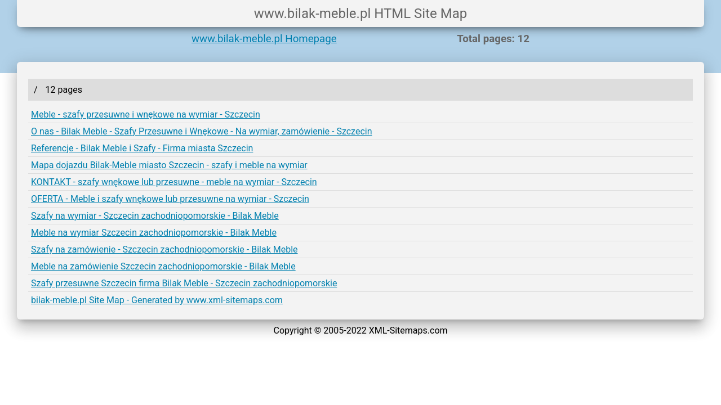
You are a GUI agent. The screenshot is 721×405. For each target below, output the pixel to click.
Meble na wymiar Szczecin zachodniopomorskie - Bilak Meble (154, 232)
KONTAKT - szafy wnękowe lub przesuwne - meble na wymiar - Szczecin (174, 182)
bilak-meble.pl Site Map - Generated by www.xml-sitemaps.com (157, 300)
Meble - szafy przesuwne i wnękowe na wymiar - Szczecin (145, 114)
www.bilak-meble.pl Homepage (264, 39)
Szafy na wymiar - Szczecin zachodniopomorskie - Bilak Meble (155, 215)
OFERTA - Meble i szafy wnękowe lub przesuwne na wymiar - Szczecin (170, 199)
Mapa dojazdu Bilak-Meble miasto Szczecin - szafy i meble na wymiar (169, 165)
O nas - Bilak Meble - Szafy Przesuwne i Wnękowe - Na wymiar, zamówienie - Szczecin (201, 131)
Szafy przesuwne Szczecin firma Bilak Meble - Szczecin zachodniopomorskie (184, 283)
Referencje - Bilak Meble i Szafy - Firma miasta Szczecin (142, 148)
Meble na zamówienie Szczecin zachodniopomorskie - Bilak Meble (163, 266)
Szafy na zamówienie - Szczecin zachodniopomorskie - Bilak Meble (164, 249)
